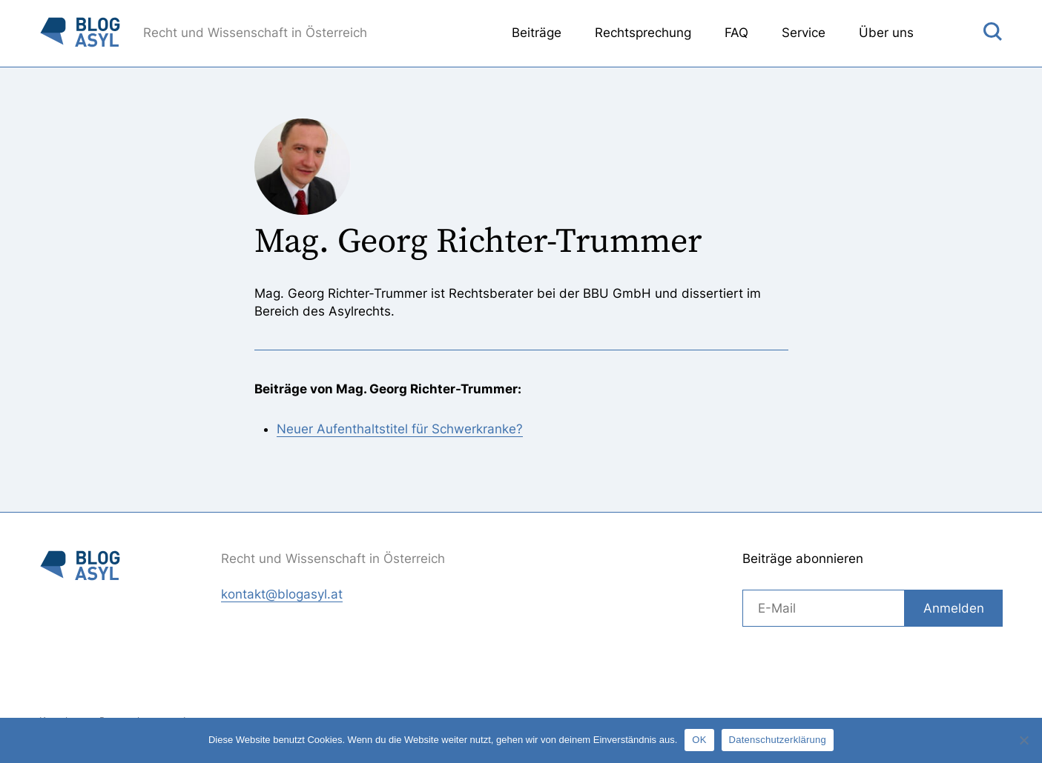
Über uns (886, 32)
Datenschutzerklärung (777, 739)
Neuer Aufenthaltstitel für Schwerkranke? (400, 429)
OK (699, 739)
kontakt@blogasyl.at (282, 594)
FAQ (736, 32)
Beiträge (536, 32)
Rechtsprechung (643, 32)
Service (803, 32)
